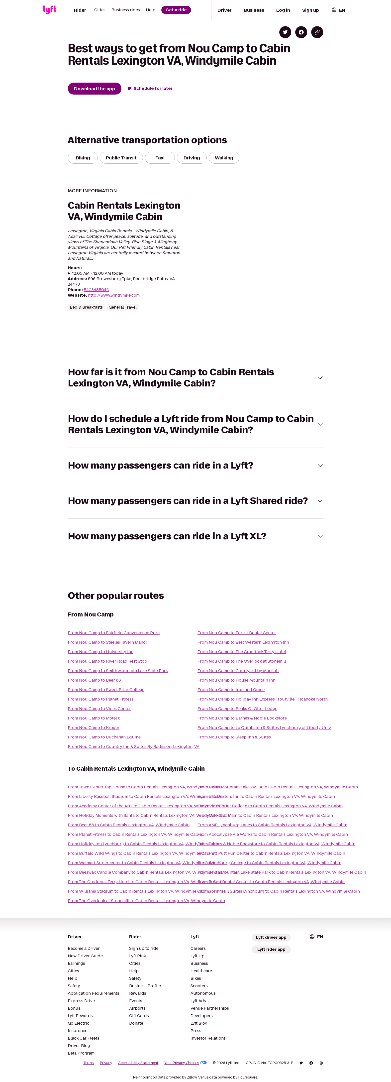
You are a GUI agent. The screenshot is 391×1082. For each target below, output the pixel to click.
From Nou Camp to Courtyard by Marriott (238, 671)
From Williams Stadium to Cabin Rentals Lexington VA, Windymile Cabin (138, 891)
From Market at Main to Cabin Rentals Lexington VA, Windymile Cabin (265, 815)
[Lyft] (50, 10)
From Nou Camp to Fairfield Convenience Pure (114, 633)
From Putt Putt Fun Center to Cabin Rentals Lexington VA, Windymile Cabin (271, 853)
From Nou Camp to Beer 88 (94, 680)
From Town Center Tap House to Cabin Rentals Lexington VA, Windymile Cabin (144, 787)
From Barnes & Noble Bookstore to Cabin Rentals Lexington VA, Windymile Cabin (276, 844)
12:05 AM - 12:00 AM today (97, 273)
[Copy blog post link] (317, 32)
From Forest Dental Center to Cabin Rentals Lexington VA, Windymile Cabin (271, 882)
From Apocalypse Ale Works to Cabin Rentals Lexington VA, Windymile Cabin (272, 834)
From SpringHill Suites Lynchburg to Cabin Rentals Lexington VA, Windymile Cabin (278, 891)
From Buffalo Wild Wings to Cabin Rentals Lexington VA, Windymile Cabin (140, 853)
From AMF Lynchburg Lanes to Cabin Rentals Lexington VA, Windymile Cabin (272, 825)
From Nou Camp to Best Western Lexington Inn (243, 642)
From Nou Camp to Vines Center (99, 709)
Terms (88, 1062)
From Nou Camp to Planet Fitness (100, 699)
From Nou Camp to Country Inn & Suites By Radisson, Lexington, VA (133, 746)
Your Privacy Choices (185, 1062)
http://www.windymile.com (114, 295)
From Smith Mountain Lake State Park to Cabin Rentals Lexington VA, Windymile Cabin (281, 872)
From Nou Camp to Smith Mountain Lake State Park (118, 671)
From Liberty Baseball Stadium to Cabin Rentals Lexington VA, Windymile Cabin (146, 796)
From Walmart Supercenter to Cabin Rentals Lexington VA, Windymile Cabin (142, 863)
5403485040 (96, 290)
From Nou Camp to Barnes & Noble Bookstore (242, 718)
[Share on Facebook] (301, 32)
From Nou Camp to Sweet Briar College (106, 690)
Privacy (106, 1062)
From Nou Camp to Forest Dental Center (236, 633)
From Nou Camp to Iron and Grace (231, 690)
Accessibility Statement (138, 1062)
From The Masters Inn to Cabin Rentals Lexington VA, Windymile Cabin (266, 796)
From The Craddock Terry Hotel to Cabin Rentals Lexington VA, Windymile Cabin (146, 882)
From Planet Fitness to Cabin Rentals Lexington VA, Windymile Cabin (135, 834)
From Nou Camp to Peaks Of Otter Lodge (237, 709)
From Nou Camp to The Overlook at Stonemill (241, 661)
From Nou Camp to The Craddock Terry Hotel (241, 652)
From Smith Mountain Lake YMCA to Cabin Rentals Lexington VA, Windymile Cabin (277, 787)
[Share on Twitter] (285, 32)
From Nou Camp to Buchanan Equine (104, 737)
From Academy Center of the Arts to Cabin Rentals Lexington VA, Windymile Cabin (148, 806)
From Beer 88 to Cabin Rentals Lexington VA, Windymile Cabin (129, 825)
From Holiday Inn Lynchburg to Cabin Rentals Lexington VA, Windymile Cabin (143, 844)
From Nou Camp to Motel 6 (94, 718)
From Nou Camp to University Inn (100, 652)
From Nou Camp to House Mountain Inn (236, 680)
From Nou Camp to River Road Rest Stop (107, 661)
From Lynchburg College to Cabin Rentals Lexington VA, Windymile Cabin (269, 863)
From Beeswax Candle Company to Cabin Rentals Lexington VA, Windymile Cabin (147, 872)
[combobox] (338, 10)
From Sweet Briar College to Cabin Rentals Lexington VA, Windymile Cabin (270, 806)
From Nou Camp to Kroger (93, 727)
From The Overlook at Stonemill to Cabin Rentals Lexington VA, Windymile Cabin (146, 901)
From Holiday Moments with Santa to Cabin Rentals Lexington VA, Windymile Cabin (149, 815)
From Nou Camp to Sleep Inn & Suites (234, 737)
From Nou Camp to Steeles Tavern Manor (107, 642)
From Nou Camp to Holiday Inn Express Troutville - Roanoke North (262, 699)
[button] (195, 377)
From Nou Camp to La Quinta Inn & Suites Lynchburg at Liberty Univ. (264, 727)
